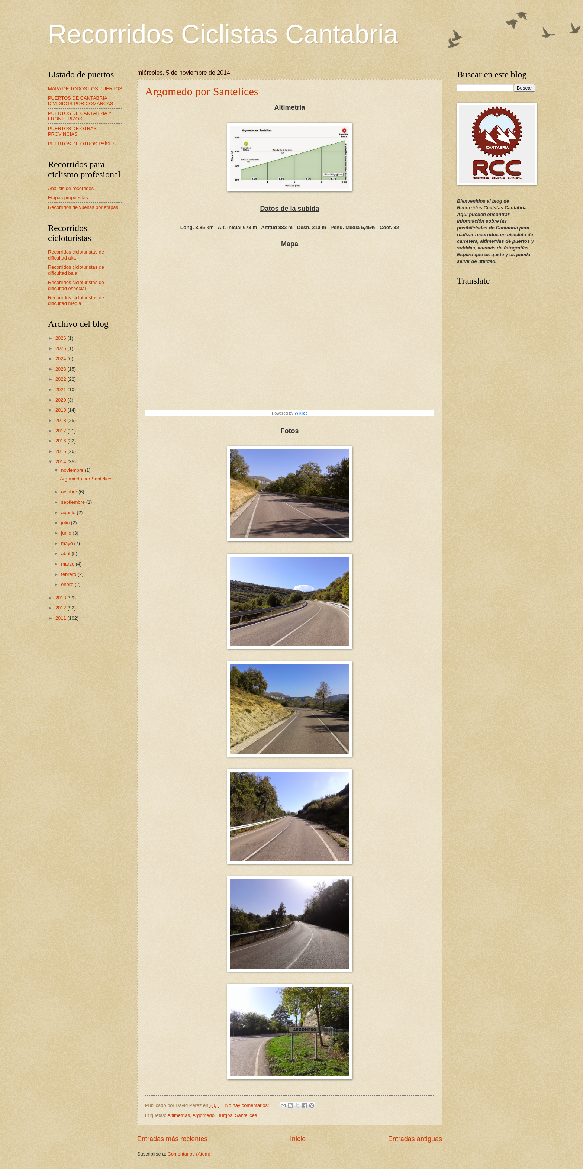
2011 (61, 618)
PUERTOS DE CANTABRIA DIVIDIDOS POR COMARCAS (80, 100)
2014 (61, 461)
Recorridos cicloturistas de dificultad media (76, 300)
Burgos (224, 1115)
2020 (61, 400)
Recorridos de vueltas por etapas (83, 207)
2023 (61, 369)
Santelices (246, 1115)
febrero (69, 574)
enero (68, 584)
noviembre (73, 470)
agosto (69, 512)
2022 (61, 379)
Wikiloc (300, 413)
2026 (61, 338)
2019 (61, 410)
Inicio (298, 1139)
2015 (61, 451)
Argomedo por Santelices (201, 91)
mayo (67, 543)
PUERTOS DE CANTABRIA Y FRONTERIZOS (80, 116)
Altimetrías (178, 1115)
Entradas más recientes (172, 1139)
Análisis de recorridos (71, 188)
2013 (61, 597)
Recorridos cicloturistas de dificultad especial (76, 285)
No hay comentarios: (247, 1105)
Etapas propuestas (68, 197)
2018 (61, 420)
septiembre (73, 502)
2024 (61, 358)
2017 (61, 431)
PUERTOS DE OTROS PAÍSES (82, 143)
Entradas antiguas (415, 1139)
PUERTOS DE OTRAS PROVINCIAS (72, 131)
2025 (61, 348)
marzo (68, 564)
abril (66, 553)
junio (67, 533)
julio (66, 522)
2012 (61, 608)
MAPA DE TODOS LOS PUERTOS (85, 88)
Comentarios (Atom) (189, 1154)
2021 (61, 389)
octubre (69, 492)
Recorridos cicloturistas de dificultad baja (76, 270)
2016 (61, 441)
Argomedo (203, 1115)
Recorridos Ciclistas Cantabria (223, 34)
